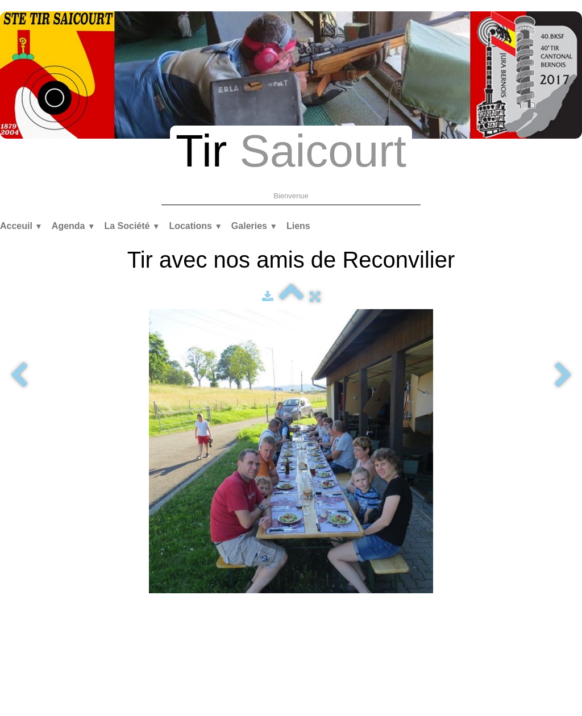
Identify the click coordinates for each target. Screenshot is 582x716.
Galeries (254, 226)
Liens (298, 226)
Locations (195, 226)
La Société (132, 226)
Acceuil (21, 226)
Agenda (73, 226)
